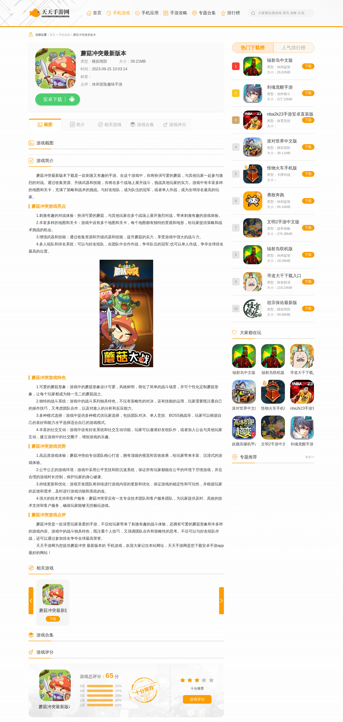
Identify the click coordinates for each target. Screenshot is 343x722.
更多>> (309, 457)
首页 (52, 34)
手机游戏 (64, 34)
